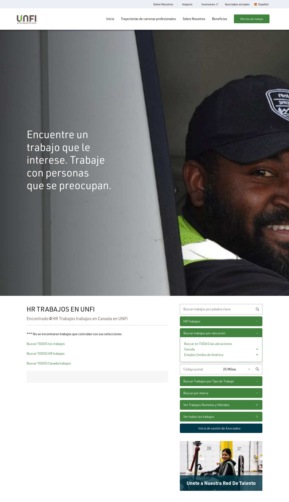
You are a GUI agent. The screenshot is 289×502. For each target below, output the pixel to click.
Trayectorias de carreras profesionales (148, 19)
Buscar (257, 309)
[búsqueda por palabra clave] (221, 309)
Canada (189, 349)
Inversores (208, 4)
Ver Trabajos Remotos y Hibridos (206, 405)
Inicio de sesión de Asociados (219, 428)
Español (263, 4)
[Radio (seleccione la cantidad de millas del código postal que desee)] (237, 369)
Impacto (187, 4)
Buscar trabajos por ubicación (204, 333)
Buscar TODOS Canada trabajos (49, 363)
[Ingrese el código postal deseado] (200, 369)
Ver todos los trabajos (198, 416)
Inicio (110, 19)
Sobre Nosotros (163, 4)
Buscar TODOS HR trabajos (46, 353)
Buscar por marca (195, 393)
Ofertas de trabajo (251, 19)
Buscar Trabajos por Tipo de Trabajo (208, 381)
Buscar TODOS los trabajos (46, 343)
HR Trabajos (191, 321)
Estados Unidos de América (203, 354)
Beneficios (219, 19)
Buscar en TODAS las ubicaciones (208, 343)
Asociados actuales (237, 4)
